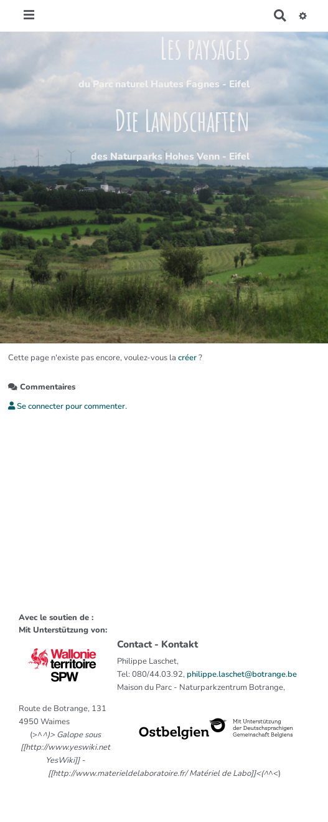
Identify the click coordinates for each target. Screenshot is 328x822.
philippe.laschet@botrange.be (242, 674)
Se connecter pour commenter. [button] (67, 406)
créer (187, 357)
